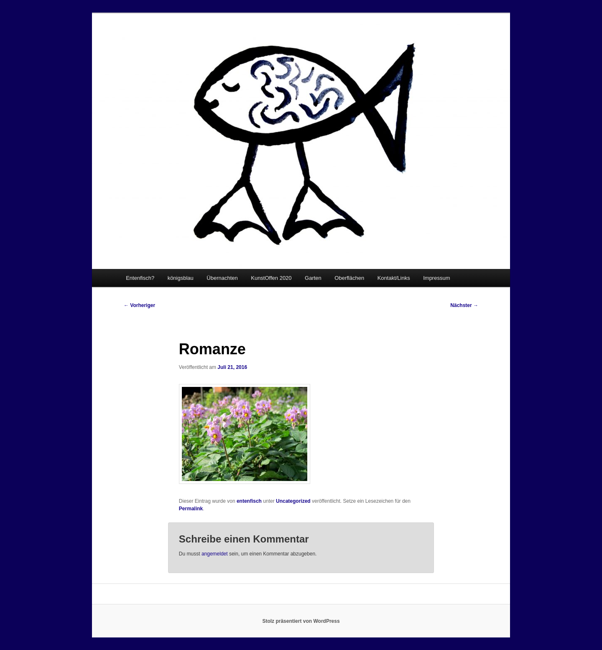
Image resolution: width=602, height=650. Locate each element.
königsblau (181, 278)
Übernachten (222, 278)
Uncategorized (293, 501)
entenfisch (249, 501)
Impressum (436, 278)
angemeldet (215, 554)
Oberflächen (349, 278)
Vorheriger (139, 305)
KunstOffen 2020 (271, 278)
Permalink (191, 509)
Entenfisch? (140, 278)
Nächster (464, 305)
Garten (313, 278)
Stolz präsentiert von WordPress (300, 621)
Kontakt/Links (394, 278)
